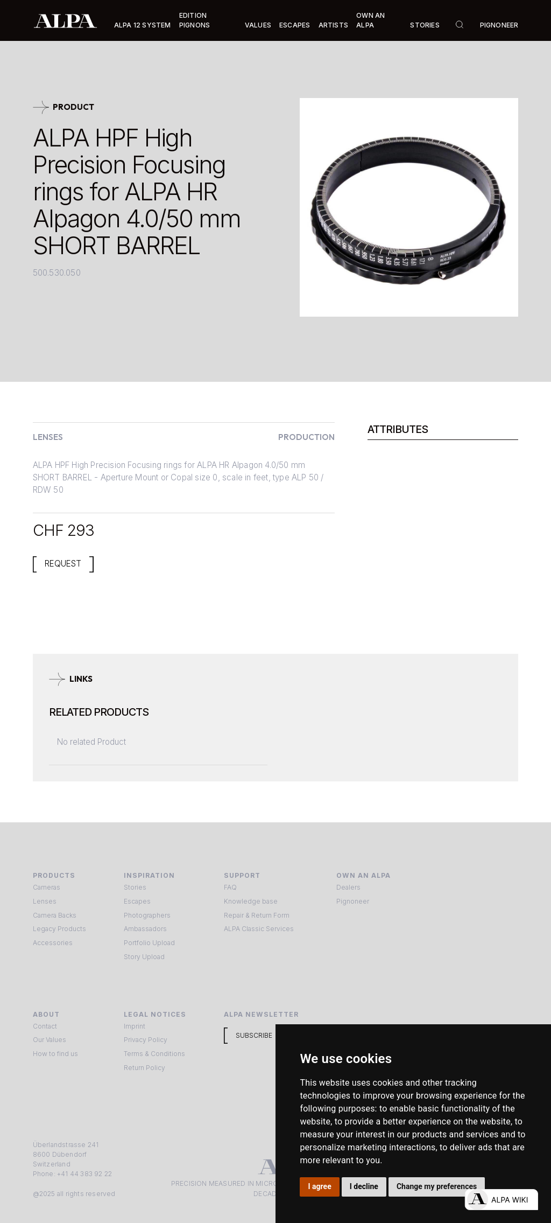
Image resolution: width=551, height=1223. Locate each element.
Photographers (147, 915)
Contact (45, 1026)
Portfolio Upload (149, 943)
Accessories (53, 943)
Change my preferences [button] (437, 1186)
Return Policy (144, 1068)
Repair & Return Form (256, 915)
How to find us (55, 1054)
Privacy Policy (145, 1040)
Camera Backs (54, 915)
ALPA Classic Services (259, 929)
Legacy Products (59, 929)
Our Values (49, 1040)
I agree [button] (319, 1186)
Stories (424, 25)
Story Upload (144, 957)
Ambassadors (145, 929)
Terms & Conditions (154, 1054)
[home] (65, 20)
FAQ (230, 887)
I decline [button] (364, 1186)
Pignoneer (499, 25)
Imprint (134, 1026)
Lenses (44, 901)
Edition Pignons (194, 20)
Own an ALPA (370, 20)
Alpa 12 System (142, 25)
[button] (142, 25)
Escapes (137, 901)
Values (258, 25)
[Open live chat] (501, 1199)
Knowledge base (251, 901)
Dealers (348, 887)
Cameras (46, 887)
